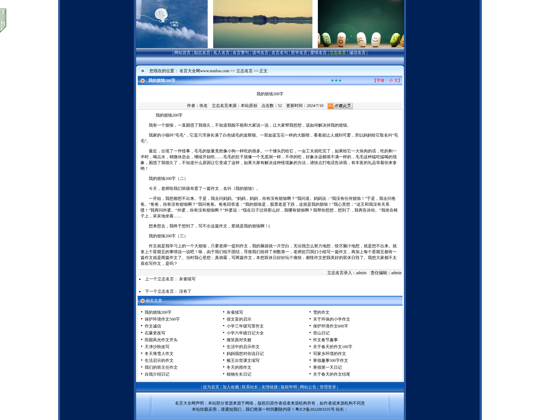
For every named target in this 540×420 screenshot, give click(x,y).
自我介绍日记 (157, 374)
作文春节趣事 (325, 339)
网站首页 (182, 52)
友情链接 (269, 387)
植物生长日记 (239, 374)
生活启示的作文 (159, 360)
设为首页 (211, 387)
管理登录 (328, 387)
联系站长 (250, 387)
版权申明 (289, 387)
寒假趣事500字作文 (330, 360)
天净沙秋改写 (157, 346)
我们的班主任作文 (161, 367)
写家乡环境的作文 (329, 353)
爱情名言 (318, 52)
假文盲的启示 (239, 319)
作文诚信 (153, 326)
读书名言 (260, 52)
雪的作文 (321, 312)
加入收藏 (230, 387)
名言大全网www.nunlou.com (204, 70)
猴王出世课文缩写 (243, 360)
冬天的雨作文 (239, 367)
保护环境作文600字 (330, 326)
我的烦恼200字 (158, 312)
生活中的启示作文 (243, 346)
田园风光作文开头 (161, 339)
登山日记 (321, 333)
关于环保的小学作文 (331, 319)
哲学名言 (299, 52)
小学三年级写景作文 (245, 326)
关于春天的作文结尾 (331, 374)
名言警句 (240, 52)
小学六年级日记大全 (245, 333)
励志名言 (202, 52)
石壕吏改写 (155, 333)
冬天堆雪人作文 (159, 353)
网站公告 (308, 387)
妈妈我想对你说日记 (245, 353)
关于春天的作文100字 (332, 346)
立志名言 (338, 52)
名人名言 (221, 52)
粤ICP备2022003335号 (315, 409)
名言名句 (279, 52)
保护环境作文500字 (162, 319)
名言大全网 (185, 403)
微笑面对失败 (239, 339)
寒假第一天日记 (327, 367)
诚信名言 (357, 52)
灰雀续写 (187, 279)
